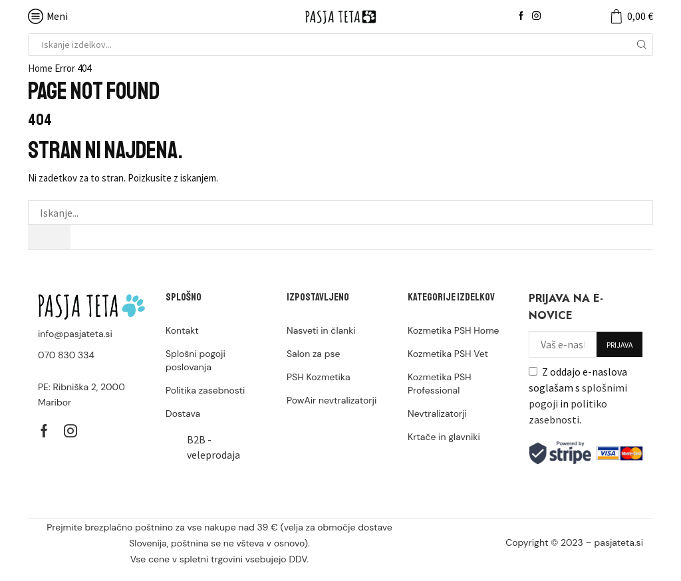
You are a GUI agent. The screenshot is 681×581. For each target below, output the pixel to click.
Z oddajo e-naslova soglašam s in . (578, 395)
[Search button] (641, 44)
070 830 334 (66, 355)
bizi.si (561, 557)
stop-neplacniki (609, 557)
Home (40, 68)
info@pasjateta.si (75, 334)
